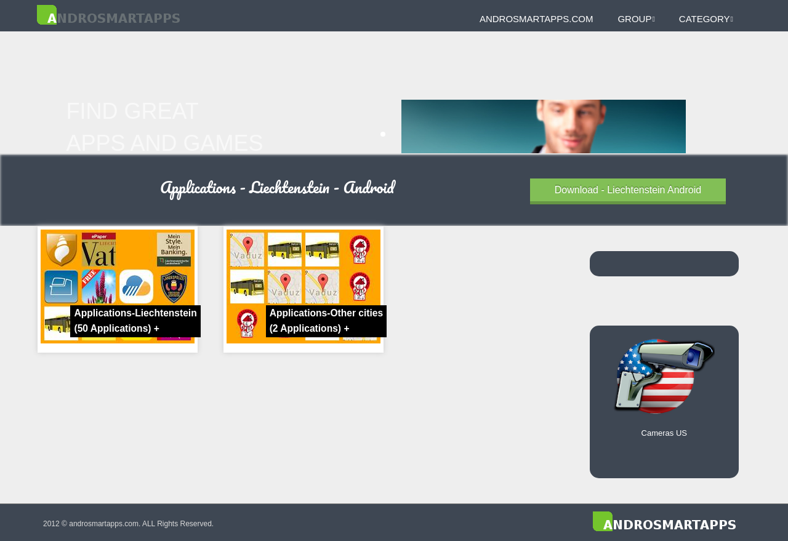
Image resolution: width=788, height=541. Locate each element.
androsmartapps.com (536, 19)
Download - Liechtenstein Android (628, 190)
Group (635, 19)
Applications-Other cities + (327, 321)
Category (706, 19)
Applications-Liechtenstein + (135, 321)
